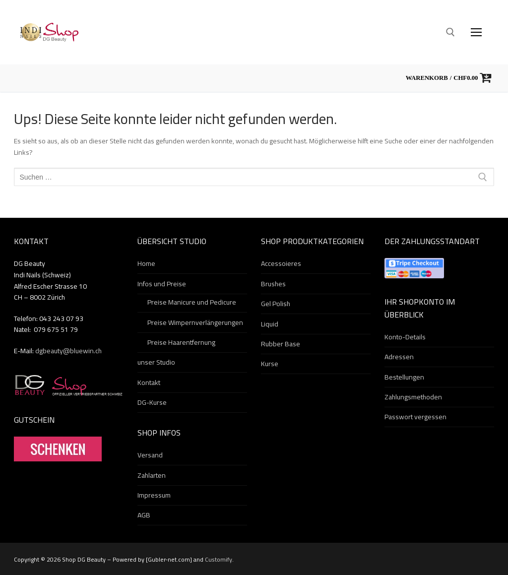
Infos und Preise (162, 284)
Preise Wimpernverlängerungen (195, 323)
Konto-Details (405, 337)
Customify (218, 559)
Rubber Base (280, 344)
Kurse (269, 364)
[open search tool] (450, 32)
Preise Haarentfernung (181, 343)
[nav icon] (476, 32)
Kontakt (148, 383)
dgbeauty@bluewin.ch (68, 350)
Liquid (269, 324)
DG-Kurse (152, 403)
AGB (143, 515)
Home (146, 264)
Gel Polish (275, 304)
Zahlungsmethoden (413, 397)
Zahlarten (151, 476)
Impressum (154, 496)
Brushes (273, 284)
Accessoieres (281, 264)
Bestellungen (404, 377)
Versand (150, 455)
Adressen (399, 357)
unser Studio (156, 363)
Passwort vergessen (415, 417)
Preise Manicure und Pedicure (191, 303)
